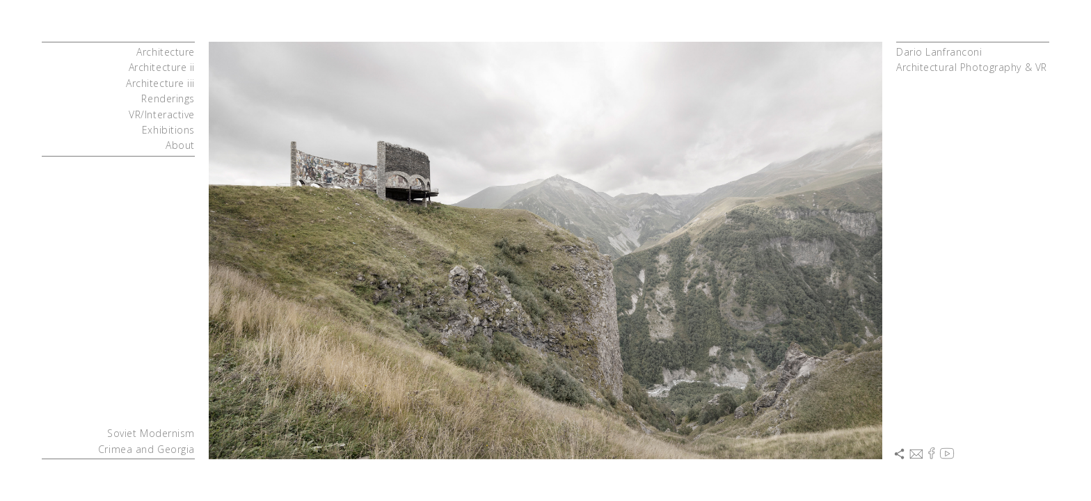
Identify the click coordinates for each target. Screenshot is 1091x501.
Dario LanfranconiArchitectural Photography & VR (971, 59)
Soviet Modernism (151, 433)
